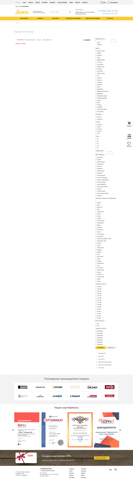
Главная (17, 2)
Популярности (47, 39)
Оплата (37, 2)
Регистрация (114, 2)
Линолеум (55, 18)
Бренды (77, 2)
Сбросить (111, 347)
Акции (71, 2)
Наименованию (30, 39)
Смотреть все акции (101, 458)
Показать (101, 347)
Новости (30, 2)
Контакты (84, 2)
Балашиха (25, 6)
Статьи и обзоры (62, 2)
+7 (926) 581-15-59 (108, 11)
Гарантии (52, 2)
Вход (104, 2)
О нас (24, 2)
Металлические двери (92, 18)
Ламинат (40, 18)
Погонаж (110, 18)
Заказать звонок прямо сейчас (110, 14)
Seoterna (24, 475)
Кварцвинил (24, 18)
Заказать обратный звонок (48, 470)
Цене (39, 39)
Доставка (44, 2)
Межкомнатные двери (73, 18)
